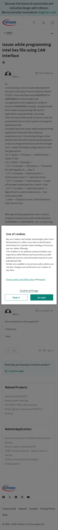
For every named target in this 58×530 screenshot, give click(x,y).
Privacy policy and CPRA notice (20, 279)
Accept (42, 297)
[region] (28, 265)
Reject (16, 297)
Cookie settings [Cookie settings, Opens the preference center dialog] (29, 290)
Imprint (42, 279)
